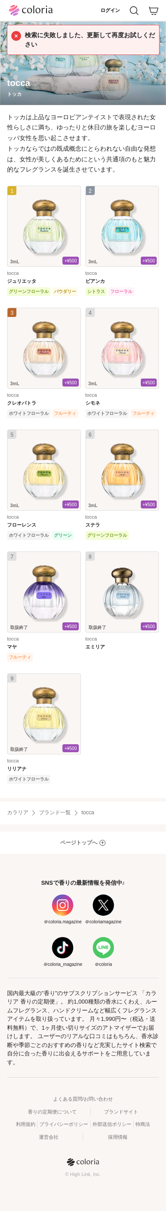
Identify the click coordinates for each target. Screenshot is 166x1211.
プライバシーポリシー (63, 1124)
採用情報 (117, 1137)
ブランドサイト (121, 1111)
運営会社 (48, 1137)
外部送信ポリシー (112, 1124)
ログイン (110, 10)
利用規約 (25, 1124)
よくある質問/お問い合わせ (83, 1099)
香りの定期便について (52, 1111)
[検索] (134, 11)
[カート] (153, 10)
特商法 (142, 1124)
